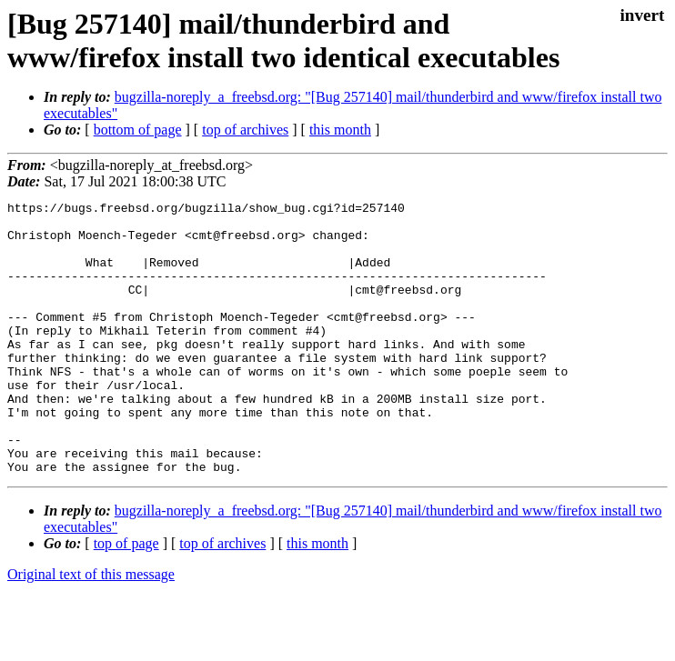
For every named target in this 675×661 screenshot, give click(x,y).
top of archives (245, 129)
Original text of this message (91, 628)
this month (340, 129)
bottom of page (138, 129)
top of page (126, 598)
